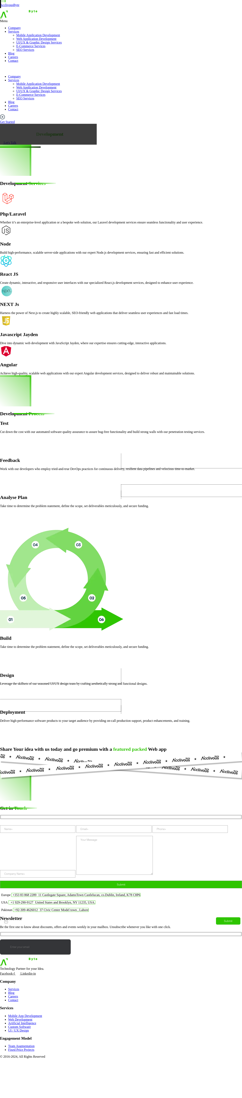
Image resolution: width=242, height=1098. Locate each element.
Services (13, 31)
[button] (121, 21)
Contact (13, 60)
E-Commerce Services (31, 46)
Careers (13, 57)
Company (14, 28)
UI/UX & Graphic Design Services (39, 42)
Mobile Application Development (38, 35)
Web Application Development (36, 39)
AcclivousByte (9, 5)
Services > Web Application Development (27, 125)
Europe (6, 895)
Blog (11, 53)
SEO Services (25, 49)
